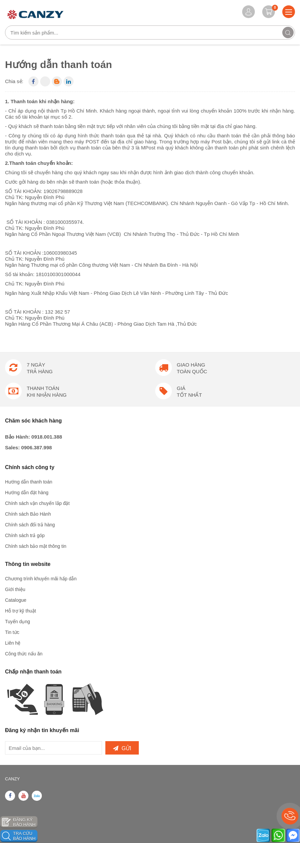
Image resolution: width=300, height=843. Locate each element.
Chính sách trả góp (25, 535)
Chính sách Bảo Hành (28, 514)
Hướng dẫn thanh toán (28, 481)
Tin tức (12, 632)
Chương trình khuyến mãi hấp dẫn (41, 578)
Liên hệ (12, 643)
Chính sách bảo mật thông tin (35, 546)
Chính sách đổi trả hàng (30, 524)
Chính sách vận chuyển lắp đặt (37, 503)
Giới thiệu (15, 589)
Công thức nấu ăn (23, 653)
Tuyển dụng (17, 621)
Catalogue (15, 600)
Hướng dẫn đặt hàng (26, 492)
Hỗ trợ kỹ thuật (20, 610)
